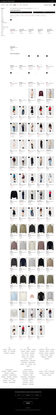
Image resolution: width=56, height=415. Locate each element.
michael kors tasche (32, 360)
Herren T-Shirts (25, 371)
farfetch (14, 349)
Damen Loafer (6, 378)
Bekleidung (14, 8)
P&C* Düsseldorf (6, 353)
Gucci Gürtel (52, 373)
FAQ (23, 398)
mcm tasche (30, 358)
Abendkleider (9, 371)
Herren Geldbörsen (25, 373)
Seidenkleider (12, 373)
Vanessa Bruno (21, 8)
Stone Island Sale (41, 349)
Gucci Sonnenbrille (51, 371)
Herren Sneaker (31, 371)
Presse (29, 398)
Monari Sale (52, 351)
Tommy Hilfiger (32, 353)
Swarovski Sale (41, 353)
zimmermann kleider (24, 362)
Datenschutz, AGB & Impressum (34, 398)
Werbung (26, 398)
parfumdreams (12, 353)
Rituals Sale (52, 349)
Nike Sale (47, 351)
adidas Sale (46, 353)
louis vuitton (30, 364)
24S (8, 351)
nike (26, 364)
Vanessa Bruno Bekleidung (27, 8)
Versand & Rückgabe (20, 398)
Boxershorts (31, 382)
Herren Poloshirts (25, 384)
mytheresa (5, 351)
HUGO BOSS (26, 353)
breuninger (9, 349)
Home (11, 8)
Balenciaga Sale (52, 353)
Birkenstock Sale (42, 351)
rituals (34, 364)
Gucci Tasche (41, 371)
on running (28, 366)
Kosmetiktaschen (12, 378)
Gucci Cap (46, 371)
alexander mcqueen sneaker (24, 360)
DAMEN (21, 12)
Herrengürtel (31, 380)
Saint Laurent (33, 351)
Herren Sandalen (31, 384)
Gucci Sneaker (47, 373)
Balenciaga (27, 351)
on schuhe (25, 358)
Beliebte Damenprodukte (9, 369)
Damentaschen (4, 371)
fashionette (4, 349)
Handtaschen (15, 371)
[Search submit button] (54, 5)
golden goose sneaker (32, 362)
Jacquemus (34, 349)
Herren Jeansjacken (25, 382)
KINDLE (37, 395)
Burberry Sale (47, 349)
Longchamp (22, 364)
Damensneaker (7, 373)
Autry (22, 353)
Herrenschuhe (31, 373)
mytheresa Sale (47, 358)
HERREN (44, 12)
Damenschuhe (5, 380)
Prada (24, 349)
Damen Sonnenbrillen (12, 382)
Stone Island (23, 351)
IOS (18, 395)
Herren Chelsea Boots (25, 378)
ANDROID (27, 395)
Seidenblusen (5, 382)
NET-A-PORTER (13, 351)
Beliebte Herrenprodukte (28, 369)
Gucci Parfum (41, 373)
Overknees (14, 380)
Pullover (17, 8)
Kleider (10, 380)
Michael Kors (29, 349)
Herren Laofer (32, 378)
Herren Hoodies (25, 380)
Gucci (21, 349)
